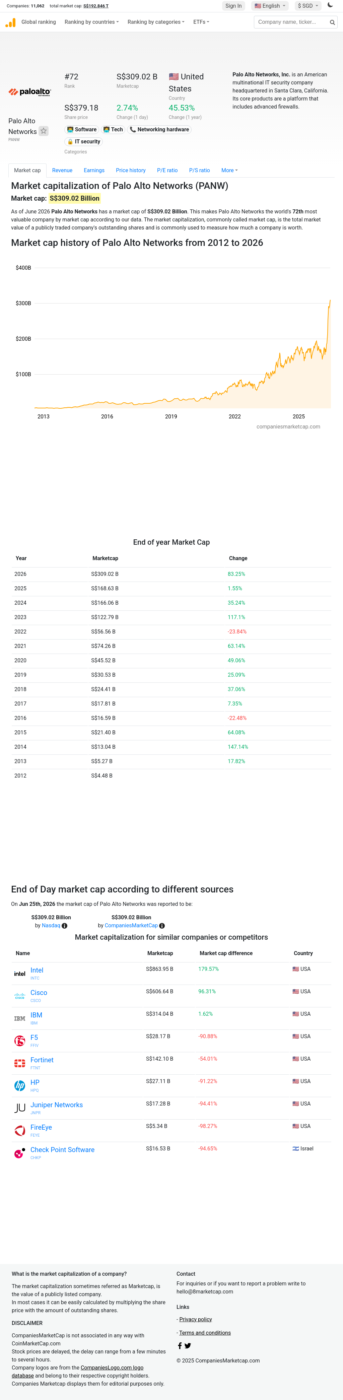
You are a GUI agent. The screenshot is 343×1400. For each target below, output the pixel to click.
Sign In (233, 6)
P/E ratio (167, 170)
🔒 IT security (83, 141)
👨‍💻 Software (82, 129)
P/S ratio (199, 170)
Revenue (62, 170)
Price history (131, 170)
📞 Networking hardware (159, 129)
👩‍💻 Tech (113, 129)
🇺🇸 (268, 6)
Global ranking (38, 22)
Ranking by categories (154, 22)
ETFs (199, 22)
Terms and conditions (205, 1333)
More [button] (227, 170)
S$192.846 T (96, 5)
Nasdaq (51, 925)
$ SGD (306, 6)
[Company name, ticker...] (296, 22)
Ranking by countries (90, 22)
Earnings (94, 170)
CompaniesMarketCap (131, 925)
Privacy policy (195, 1319)
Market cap (27, 170)
